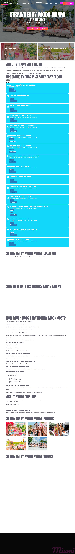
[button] (30, 28)
